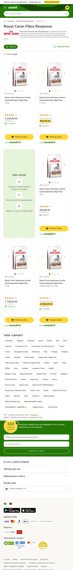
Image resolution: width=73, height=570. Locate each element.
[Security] (9, 543)
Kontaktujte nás (35, 2)
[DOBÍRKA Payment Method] (33, 521)
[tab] (15, 91)
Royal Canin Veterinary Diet (24, 21)
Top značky (10, 21)
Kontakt (44, 566)
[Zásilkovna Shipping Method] (19, 532)
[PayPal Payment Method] (19, 522)
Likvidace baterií (32, 566)
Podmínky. (34, 415)
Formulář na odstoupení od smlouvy (42, 563)
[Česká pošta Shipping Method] (6, 532)
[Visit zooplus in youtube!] (10, 503)
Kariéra (15, 559)
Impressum (44, 559)
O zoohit (7, 559)
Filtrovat (11, 47)
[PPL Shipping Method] (13, 532)
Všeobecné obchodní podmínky (15, 563)
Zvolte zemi (10, 483)
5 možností (9, 94)
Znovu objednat (52, 2)
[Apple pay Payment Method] (26, 522)
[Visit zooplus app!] (12, 512)
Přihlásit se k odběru (36, 451)
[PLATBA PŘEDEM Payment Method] (46, 521)
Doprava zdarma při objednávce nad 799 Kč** (21, 2)
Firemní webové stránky (29, 559)
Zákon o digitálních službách (14, 566)
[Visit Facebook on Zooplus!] (5, 503)
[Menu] (5, 7)
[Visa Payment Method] (6, 522)
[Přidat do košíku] (19, 137)
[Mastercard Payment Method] (13, 522)
